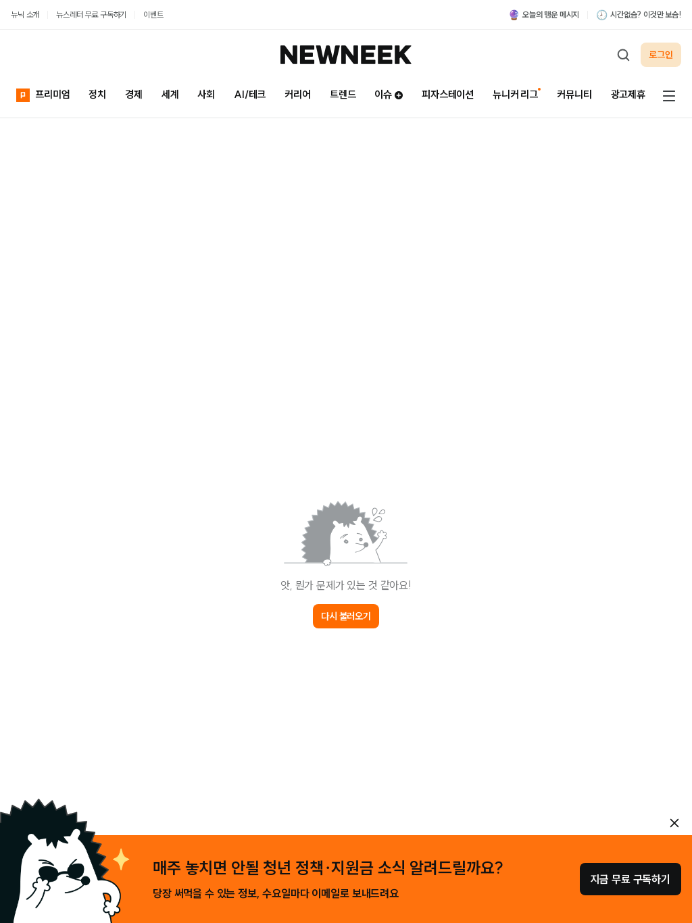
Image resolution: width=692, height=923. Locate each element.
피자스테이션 (448, 94)
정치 (97, 94)
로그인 (661, 55)
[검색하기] (623, 55)
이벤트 (153, 14)
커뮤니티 (574, 94)
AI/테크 (250, 94)
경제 (134, 94)
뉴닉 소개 (25, 14)
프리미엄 (43, 94)
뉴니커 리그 (515, 94)
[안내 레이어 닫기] (674, 823)
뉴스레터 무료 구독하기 (91, 14)
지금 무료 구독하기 (630, 879)
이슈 (388, 94)
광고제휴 (628, 94)
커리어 (298, 94)
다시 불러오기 (346, 616)
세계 (170, 94)
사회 (206, 94)
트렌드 (343, 94)
